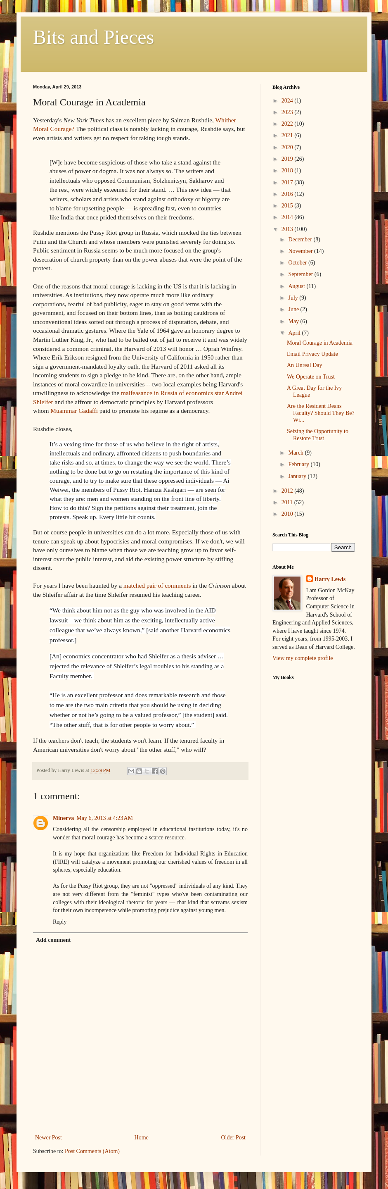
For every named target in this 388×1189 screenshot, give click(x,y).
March (296, 453)
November (301, 251)
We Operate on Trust (311, 377)
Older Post (233, 1137)
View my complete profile (302, 658)
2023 (288, 112)
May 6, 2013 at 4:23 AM (104, 818)
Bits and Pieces (93, 37)
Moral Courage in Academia (320, 343)
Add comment (53, 940)
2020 (288, 147)
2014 (288, 217)
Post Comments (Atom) (92, 1151)
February (299, 464)
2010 (288, 514)
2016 (288, 194)
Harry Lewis (330, 579)
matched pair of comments (157, 585)
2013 (288, 229)
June (294, 309)
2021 (288, 135)
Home (142, 1137)
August (297, 286)
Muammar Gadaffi (74, 410)
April (295, 333)
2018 (288, 170)
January (298, 476)
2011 (288, 502)
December (300, 239)
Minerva (63, 818)
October (298, 263)
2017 (288, 182)
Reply (59, 922)
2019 (288, 159)
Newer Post (48, 1137)
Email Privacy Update (312, 354)
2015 (288, 206)
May (294, 321)
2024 (288, 101)
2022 (288, 124)
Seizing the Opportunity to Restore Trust (317, 434)
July (293, 298)
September (301, 274)
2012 (288, 491)
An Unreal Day (304, 365)
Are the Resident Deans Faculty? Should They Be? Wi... (321, 413)
